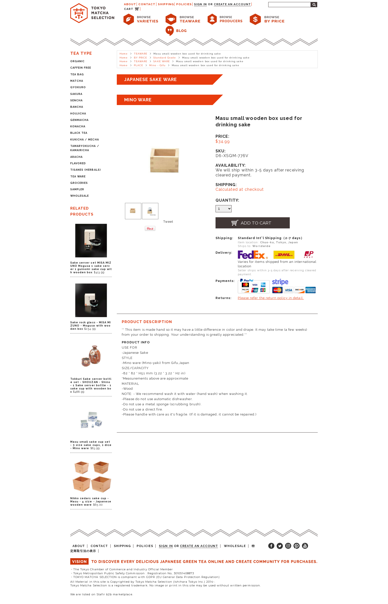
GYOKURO (78, 87)
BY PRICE (140, 57)
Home (124, 53)
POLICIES (184, 4)
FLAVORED (78, 163)
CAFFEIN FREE (80, 67)
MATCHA (76, 80)
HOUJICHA (78, 113)
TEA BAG (77, 74)
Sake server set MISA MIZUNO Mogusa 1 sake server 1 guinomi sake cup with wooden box (91, 267)
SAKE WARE (161, 61)
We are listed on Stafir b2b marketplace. (101, 594)
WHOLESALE (79, 195)
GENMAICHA (79, 120)
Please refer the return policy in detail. (271, 298)
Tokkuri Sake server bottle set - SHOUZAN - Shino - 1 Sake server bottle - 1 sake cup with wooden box (90, 385)
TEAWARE (140, 53)
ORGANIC (77, 61)
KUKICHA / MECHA (84, 139)
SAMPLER (77, 189)
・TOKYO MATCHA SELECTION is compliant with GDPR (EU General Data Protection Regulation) (145, 577)
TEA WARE (78, 176)
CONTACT (146, 4)
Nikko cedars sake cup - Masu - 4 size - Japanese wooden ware (90, 501)
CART (128, 9)
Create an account (232, 4)
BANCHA (76, 107)
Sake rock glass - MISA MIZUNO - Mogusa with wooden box (90, 325)
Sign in (200, 4)
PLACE (138, 65)
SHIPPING (166, 4)
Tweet (168, 221)
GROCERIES (79, 183)
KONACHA (77, 126)
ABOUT (130, 4)
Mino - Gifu (157, 65)
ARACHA (76, 157)
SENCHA (76, 100)
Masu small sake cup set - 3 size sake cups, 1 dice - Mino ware (91, 445)
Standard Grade (164, 57)
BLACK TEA (78, 133)
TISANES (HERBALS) (85, 169)
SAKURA (76, 94)
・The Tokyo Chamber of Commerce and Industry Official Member (121, 569)
